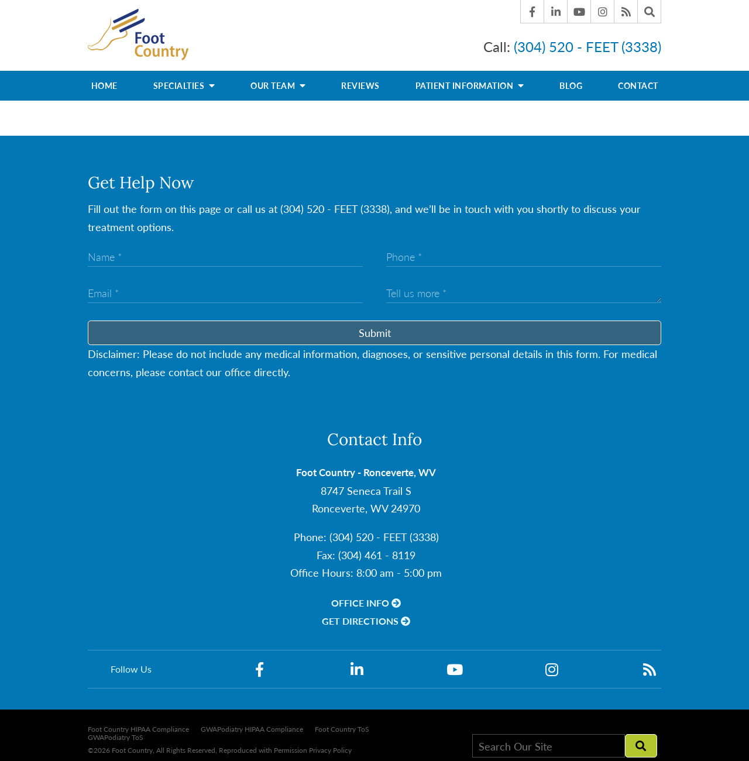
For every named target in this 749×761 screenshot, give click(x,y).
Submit (375, 327)
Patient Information (469, 79)
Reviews (360, 80)
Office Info (366, 596)
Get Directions (366, 615)
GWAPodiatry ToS (115, 732)
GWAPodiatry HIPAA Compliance (252, 723)
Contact (638, 80)
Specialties (184, 79)
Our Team (277, 79)
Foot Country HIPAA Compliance (138, 723)
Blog (570, 80)
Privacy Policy (330, 744)
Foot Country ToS (342, 723)
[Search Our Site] (548, 740)
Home (104, 80)
